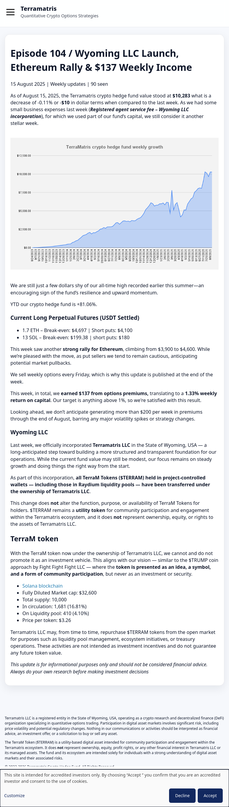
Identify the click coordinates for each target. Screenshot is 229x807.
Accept (210, 795)
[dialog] (114, 788)
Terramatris (39, 8)
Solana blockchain (42, 586)
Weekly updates (68, 84)
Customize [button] (14, 795)
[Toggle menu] (10, 13)
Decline (182, 795)
